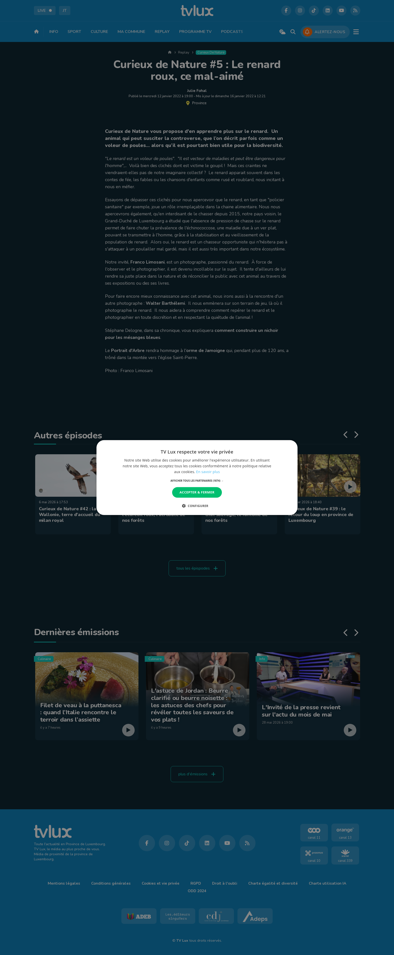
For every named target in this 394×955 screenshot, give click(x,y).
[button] (197, 480)
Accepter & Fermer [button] (197, 492)
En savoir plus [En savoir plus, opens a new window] (208, 471)
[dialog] (197, 477)
